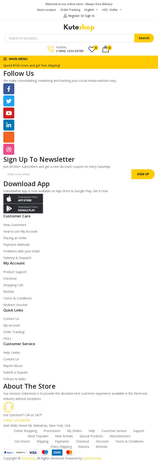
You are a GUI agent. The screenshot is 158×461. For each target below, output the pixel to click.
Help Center (11, 352)
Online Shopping (25, 431)
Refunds (101, 447)
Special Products (91, 436)
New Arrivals (64, 436)
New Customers (14, 225)
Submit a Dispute (15, 372)
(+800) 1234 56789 (69, 51)
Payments (62, 441)
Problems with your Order (21, 251)
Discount (102, 441)
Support (138, 431)
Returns (83, 447)
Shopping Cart (13, 285)
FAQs (7, 338)
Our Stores (22, 441)
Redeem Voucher (15, 305)
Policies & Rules (14, 379)
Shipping (42, 441)
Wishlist (8, 292)
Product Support (15, 272)
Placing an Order (15, 238)
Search (144, 38)
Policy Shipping (61, 447)
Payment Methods (16, 244)
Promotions (52, 431)
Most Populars (38, 436)
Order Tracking (13, 332)
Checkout (10, 278)
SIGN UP (143, 174)
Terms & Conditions (17, 298)
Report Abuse (13, 366)
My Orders (74, 431)
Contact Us (11, 319)
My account (11, 325)
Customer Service (114, 431)
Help (92, 431)
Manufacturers (120, 436)
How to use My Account (20, 231)
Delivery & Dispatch (17, 258)
